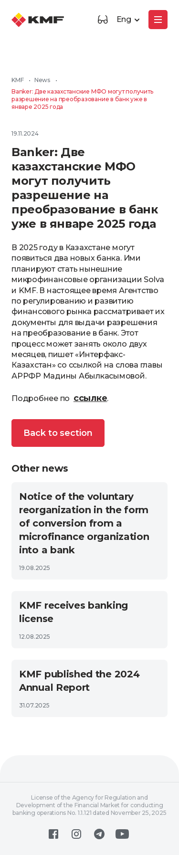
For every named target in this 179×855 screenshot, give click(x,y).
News (42, 80)
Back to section (58, 433)
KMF (17, 80)
